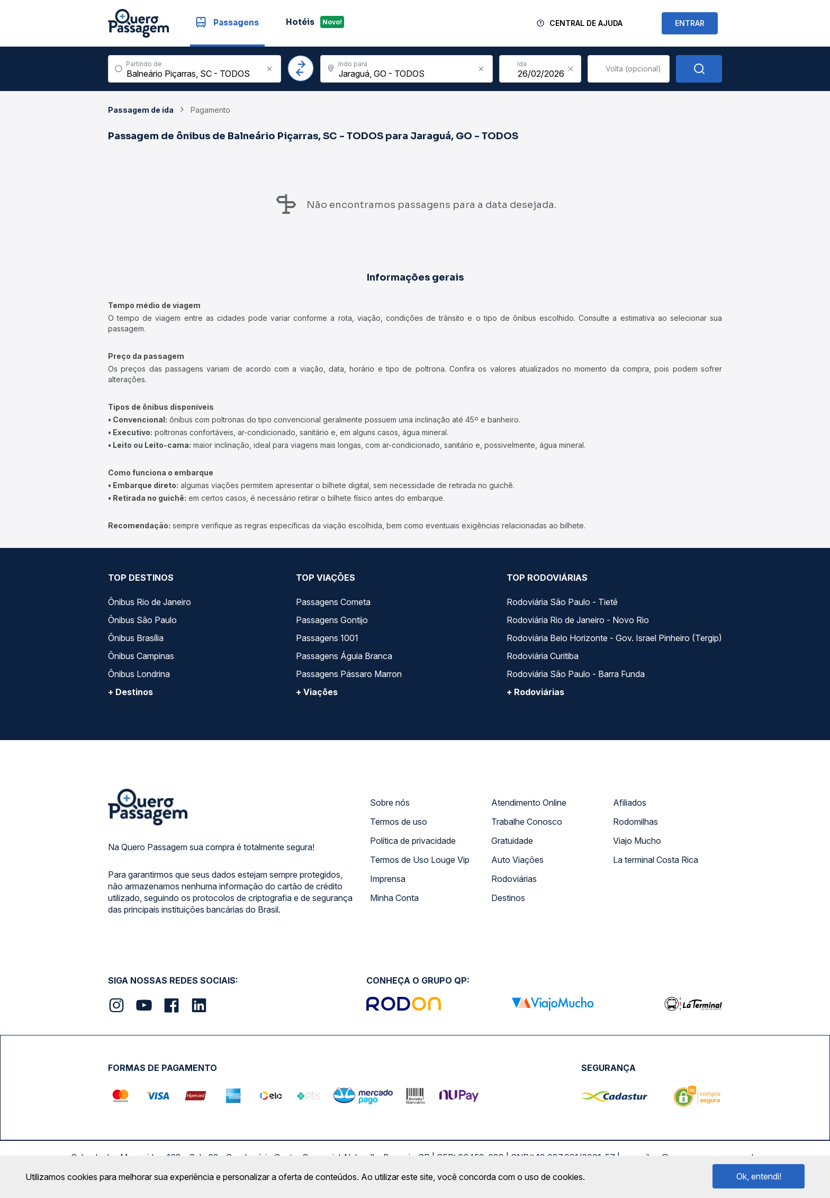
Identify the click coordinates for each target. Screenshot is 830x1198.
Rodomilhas (635, 821)
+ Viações (317, 692)
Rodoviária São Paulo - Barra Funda (576, 674)
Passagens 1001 (327, 638)
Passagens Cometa (333, 602)
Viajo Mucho (637, 840)
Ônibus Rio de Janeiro (149, 602)
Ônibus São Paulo (142, 620)
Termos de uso (398, 821)
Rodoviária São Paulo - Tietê (562, 602)
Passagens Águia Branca (344, 656)
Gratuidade (512, 840)
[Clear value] (570, 68)
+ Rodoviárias (535, 692)
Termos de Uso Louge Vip (420, 859)
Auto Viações (517, 859)
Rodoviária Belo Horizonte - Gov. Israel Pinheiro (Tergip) (614, 638)
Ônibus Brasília (136, 638)
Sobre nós (390, 802)
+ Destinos (130, 692)
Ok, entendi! (758, 1176)
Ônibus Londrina (139, 674)
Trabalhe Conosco (526, 821)
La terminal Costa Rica (655, 859)
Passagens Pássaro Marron (349, 674)
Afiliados (629, 802)
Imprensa (387, 878)
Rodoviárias (514, 878)
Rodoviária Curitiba (543, 656)
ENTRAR (690, 23)
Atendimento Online (528, 802)
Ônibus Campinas (141, 656)
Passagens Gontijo (332, 620)
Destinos (508, 898)
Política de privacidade (413, 840)
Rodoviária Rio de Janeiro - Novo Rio (578, 620)
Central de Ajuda (585, 23)
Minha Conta (394, 898)
